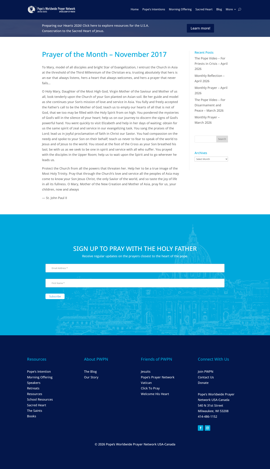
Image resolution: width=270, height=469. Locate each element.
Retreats (33, 388)
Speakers (33, 383)
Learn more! (200, 28)
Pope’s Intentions (153, 9)
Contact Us (206, 377)
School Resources (40, 399)
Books (31, 416)
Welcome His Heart (155, 394)
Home (135, 9)
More (229, 9)
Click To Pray (150, 388)
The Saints (34, 411)
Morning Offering (180, 9)
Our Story (91, 377)
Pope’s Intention (39, 371)
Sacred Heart (203, 9)
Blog (219, 9)
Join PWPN (205, 371)
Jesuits (145, 371)
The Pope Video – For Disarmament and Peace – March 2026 (210, 105)
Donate (203, 383)
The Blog (90, 371)
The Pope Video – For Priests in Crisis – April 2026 (211, 63)
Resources (34, 394)
